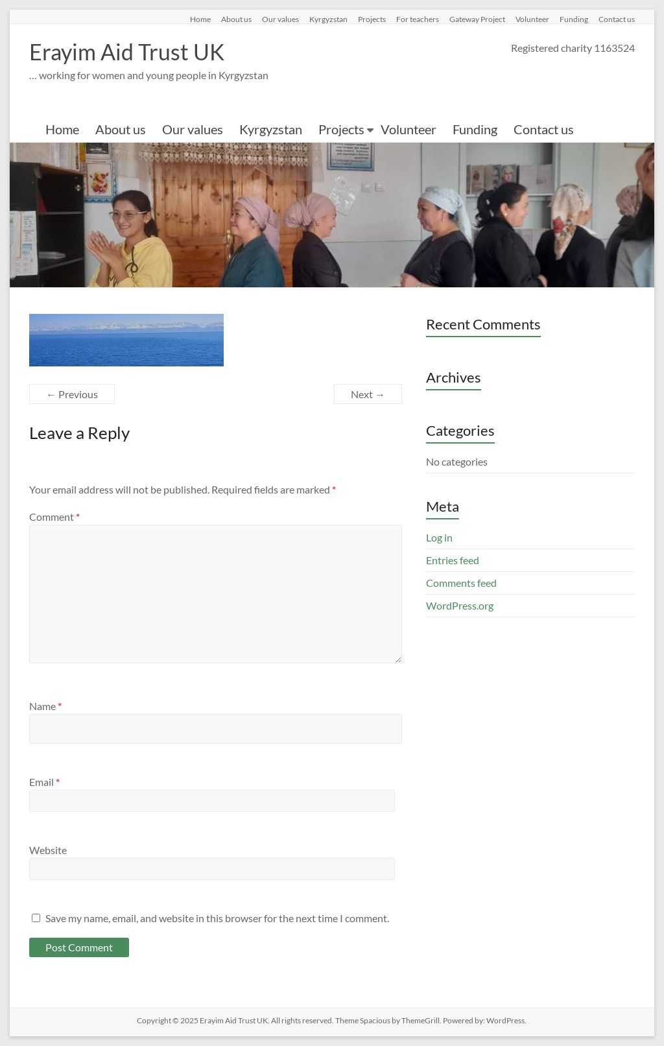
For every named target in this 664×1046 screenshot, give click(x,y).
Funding (574, 18)
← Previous (72, 394)
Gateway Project (477, 18)
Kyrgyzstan (328, 18)
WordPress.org (459, 605)
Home (200, 18)
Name (45, 706)
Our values (280, 18)
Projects (372, 18)
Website (48, 850)
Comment (54, 516)
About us (236, 18)
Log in (439, 537)
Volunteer (532, 18)
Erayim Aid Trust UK (131, 52)
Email (44, 782)
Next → (368, 394)
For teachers (417, 18)
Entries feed (452, 560)
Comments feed (461, 582)
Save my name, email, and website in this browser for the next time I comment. (217, 918)
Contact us (617, 18)
